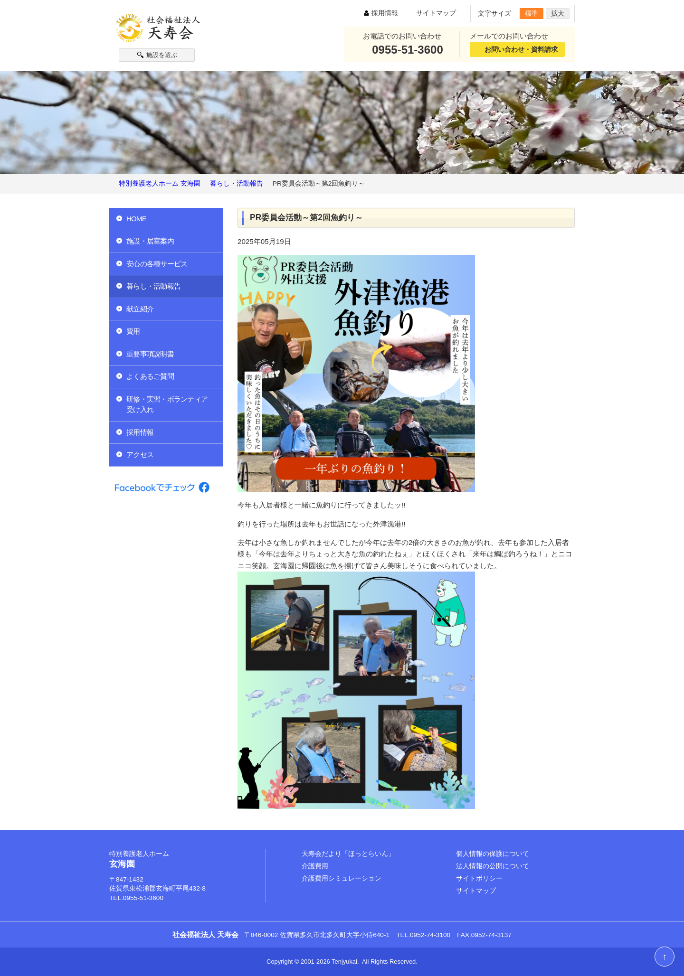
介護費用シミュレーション (341, 878)
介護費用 (315, 866)
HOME (136, 219)
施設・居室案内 (150, 241)
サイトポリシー (479, 878)
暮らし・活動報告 (153, 286)
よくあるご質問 (150, 376)
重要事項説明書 (150, 354)
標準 (531, 13)
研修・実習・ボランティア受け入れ (167, 404)
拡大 (557, 13)
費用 (133, 331)
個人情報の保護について (492, 853)
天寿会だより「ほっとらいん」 (348, 853)
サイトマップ (436, 13)
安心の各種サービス (156, 264)
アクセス (139, 454)
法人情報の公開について (492, 866)
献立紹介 (139, 309)
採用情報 (384, 13)
